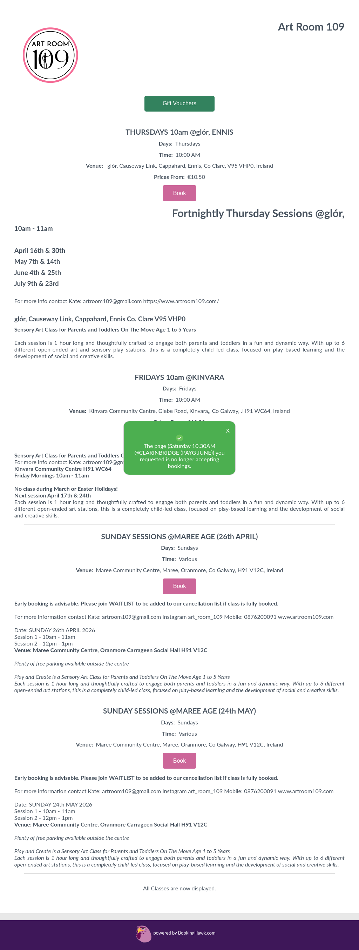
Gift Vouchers (179, 103)
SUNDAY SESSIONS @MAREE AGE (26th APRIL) (179, 536)
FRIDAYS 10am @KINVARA (179, 377)
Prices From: (169, 176)
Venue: (94, 165)
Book (179, 193)
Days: (165, 143)
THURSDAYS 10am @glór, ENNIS (179, 131)
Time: (166, 154)
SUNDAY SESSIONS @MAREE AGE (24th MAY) (179, 710)
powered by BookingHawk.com (184, 933)
